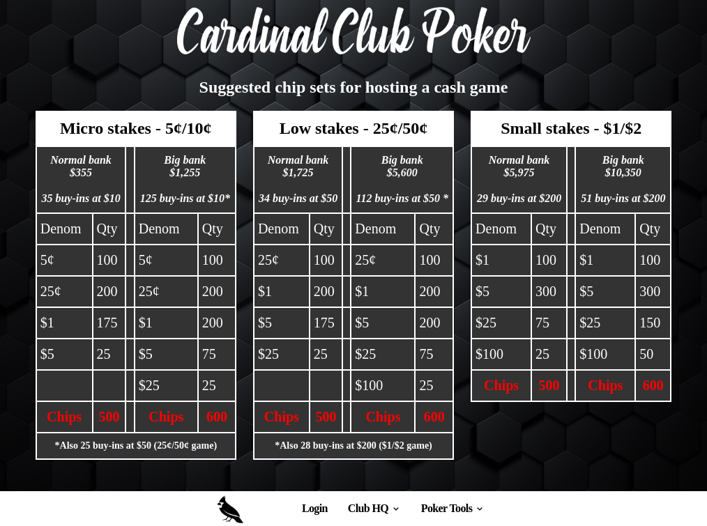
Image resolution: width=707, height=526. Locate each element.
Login (315, 508)
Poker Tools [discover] (453, 508)
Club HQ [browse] (374, 508)
